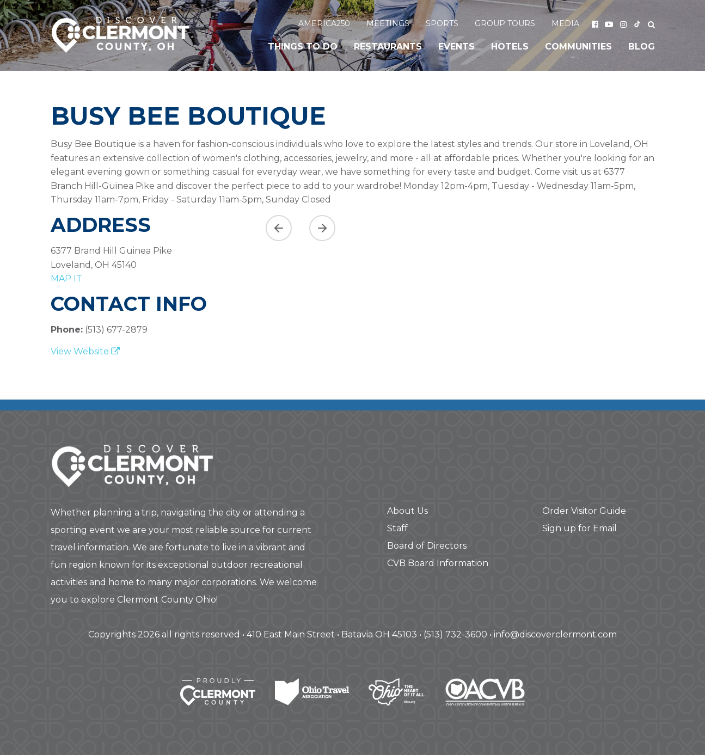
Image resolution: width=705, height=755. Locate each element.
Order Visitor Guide (584, 511)
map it (66, 278)
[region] (456, 245)
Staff (397, 528)
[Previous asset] (279, 228)
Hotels (510, 46)
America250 (324, 23)
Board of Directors (427, 546)
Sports (442, 23)
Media (565, 23)
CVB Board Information (437, 563)
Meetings (387, 23)
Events (456, 46)
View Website (85, 351)
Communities (578, 46)
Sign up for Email (579, 528)
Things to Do (303, 46)
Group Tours (505, 23)
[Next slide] (322, 228)
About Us (407, 511)
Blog (641, 46)
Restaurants (388, 46)
